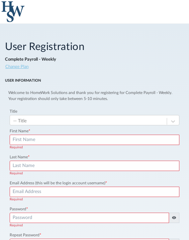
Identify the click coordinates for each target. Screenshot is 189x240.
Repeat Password (25, 235)
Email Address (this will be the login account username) (58, 183)
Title (13, 111)
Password (19, 209)
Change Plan (17, 67)
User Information (23, 80)
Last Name (20, 157)
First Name (20, 131)
